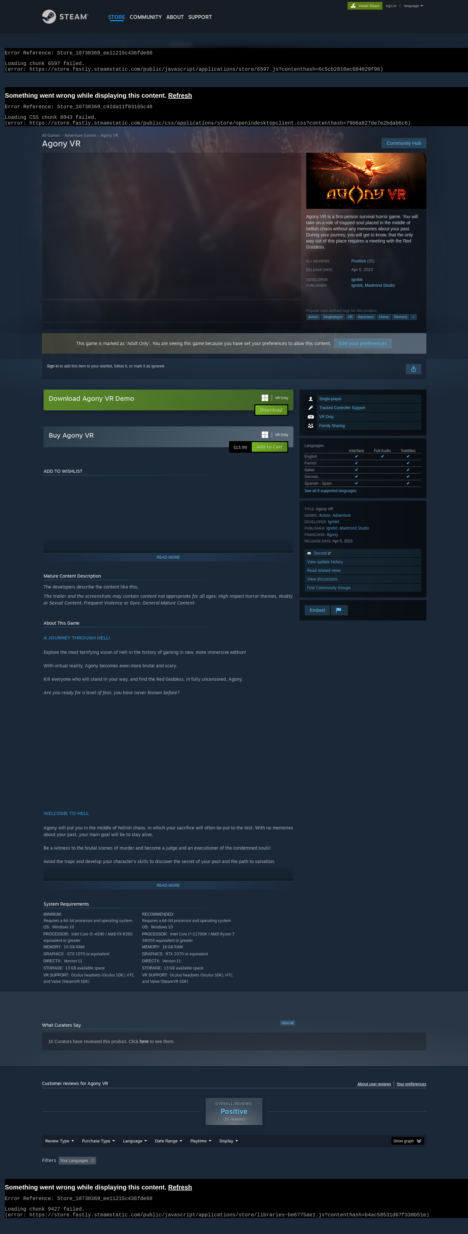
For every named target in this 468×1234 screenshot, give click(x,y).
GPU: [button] (342, 1173)
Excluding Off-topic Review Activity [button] (138, 1173)
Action (313, 324)
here (144, 1049)
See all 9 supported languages (331, 498)
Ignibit (357, 287)
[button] (269, 454)
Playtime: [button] (188, 1173)
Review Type (57, 1153)
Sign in (53, 374)
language (411, 6)
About (175, 17)
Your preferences (411, 1091)
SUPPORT (200, 17)
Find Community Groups (329, 595)
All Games (51, 143)
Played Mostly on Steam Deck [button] (234, 1173)
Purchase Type (96, 1153)
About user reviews (374, 1091)
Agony (332, 542)
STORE (116, 17)
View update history (325, 569)
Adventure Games (80, 143)
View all (288, 1030)
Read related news (324, 578)
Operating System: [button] (288, 1173)
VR (350, 324)
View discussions (322, 586)
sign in (391, 6)
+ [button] (413, 324)
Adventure (366, 324)
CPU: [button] (320, 1173)
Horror (384, 324)
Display (226, 1153)
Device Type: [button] (370, 1173)
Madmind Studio (380, 293)
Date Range (166, 1153)
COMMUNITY (146, 17)
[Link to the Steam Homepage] (70, 22)
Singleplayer (333, 324)
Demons (400, 324)
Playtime (198, 1153)
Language (132, 1153)
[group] (234, 1173)
